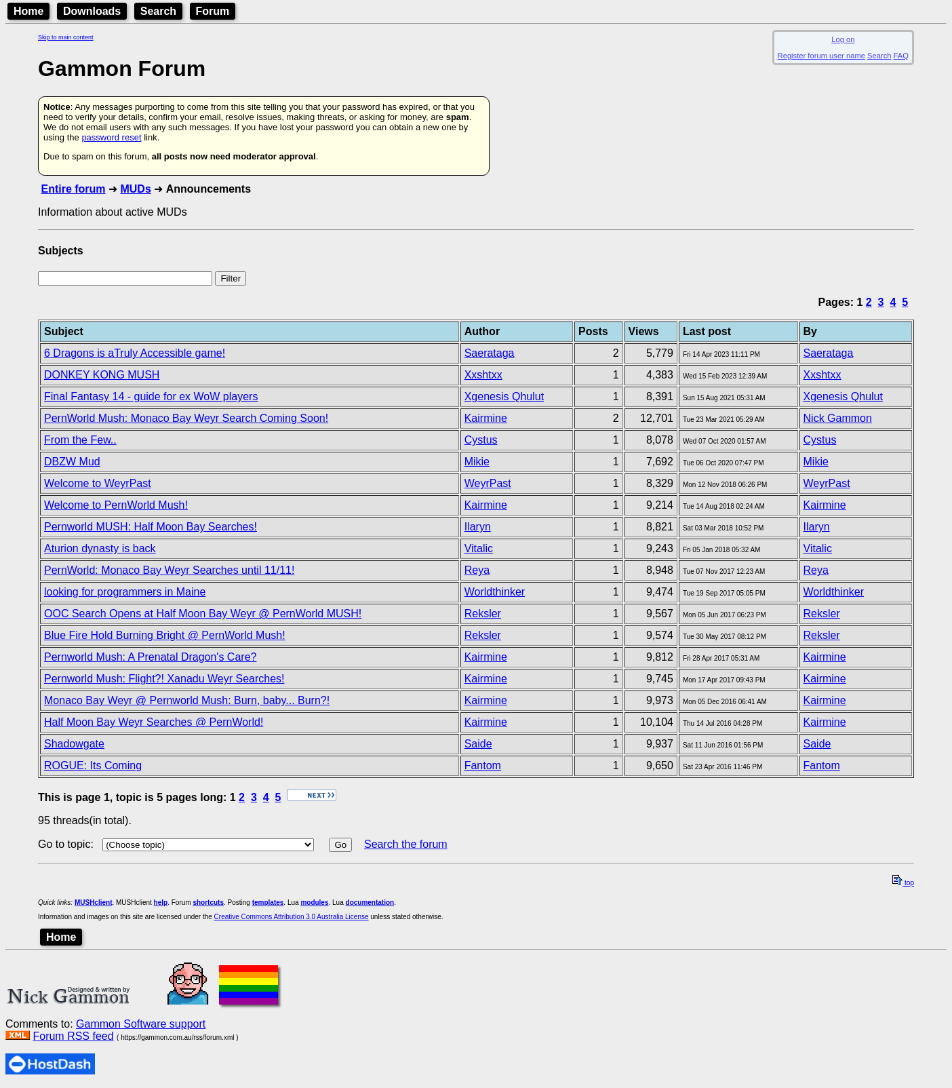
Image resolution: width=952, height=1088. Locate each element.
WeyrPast (487, 483)
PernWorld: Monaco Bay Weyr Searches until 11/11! (169, 570)
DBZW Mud (72, 461)
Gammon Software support (140, 1024)
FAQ (901, 56)
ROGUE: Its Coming (93, 765)
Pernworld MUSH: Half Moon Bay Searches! (150, 526)
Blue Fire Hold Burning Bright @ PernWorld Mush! (164, 635)
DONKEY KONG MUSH (101, 375)
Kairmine (485, 418)
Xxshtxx (483, 375)
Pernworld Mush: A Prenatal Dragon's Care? (150, 657)
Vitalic (478, 548)
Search (158, 11)
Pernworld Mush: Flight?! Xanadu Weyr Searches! (164, 678)
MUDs (135, 189)
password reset (111, 137)
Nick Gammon (838, 418)
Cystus (481, 440)
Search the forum (406, 844)
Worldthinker (494, 592)
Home (28, 11)
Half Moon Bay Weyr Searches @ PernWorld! (153, 722)
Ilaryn (477, 526)
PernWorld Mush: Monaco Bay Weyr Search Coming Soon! (186, 418)
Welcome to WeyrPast (97, 483)
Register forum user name (821, 56)
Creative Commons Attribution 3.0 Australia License (291, 916)
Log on (842, 39)
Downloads (92, 11)
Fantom (482, 765)
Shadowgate (74, 744)
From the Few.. (80, 440)
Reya (477, 570)
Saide (478, 744)
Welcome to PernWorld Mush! (116, 505)
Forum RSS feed (73, 1036)
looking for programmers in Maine (124, 592)
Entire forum (73, 189)
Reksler (482, 613)
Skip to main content (66, 37)
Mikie (477, 461)
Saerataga (489, 353)
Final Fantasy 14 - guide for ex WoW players (151, 396)
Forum (213, 11)
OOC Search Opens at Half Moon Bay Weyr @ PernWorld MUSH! (202, 613)
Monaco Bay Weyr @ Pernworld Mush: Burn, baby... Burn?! (187, 700)
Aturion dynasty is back (100, 548)
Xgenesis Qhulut (504, 396)
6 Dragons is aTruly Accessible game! (134, 353)
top (903, 883)
